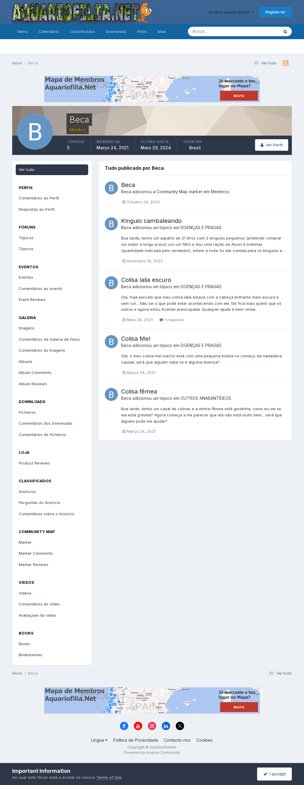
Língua (99, 740)
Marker (25, 542)
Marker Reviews (33, 564)
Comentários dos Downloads (45, 423)
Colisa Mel (135, 338)
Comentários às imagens (42, 350)
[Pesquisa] (214, 31)
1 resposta (171, 319)
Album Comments (35, 372)
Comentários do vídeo (39, 604)
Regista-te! (275, 11)
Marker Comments (36, 553)
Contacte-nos (177, 740)
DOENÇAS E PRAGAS (200, 227)
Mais (162, 31)
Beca (128, 184)
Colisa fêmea (139, 391)
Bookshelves (30, 654)
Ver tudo (26, 169)
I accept (274, 773)
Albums (25, 361)
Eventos (26, 277)
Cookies (204, 740)
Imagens (26, 328)
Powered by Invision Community (152, 752)
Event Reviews (32, 299)
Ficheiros (27, 412)
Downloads (116, 31)
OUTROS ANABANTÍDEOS (205, 398)
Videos (25, 593)
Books (24, 643)
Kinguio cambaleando (151, 220)
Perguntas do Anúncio (39, 502)
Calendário (49, 31)
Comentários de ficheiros (42, 434)
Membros (220, 191)
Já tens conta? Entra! (231, 12)
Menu (23, 31)
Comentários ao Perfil (39, 198)
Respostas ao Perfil (37, 209)
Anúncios (27, 491)
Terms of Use (108, 777)
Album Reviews (33, 383)
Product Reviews (34, 463)
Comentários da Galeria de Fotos (49, 339)
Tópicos (26, 237)
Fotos (142, 31)
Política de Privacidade (135, 740)
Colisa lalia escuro (146, 279)
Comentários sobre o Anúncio (47, 513)
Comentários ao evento (40, 288)
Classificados (82, 31)
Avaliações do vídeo (37, 615)
